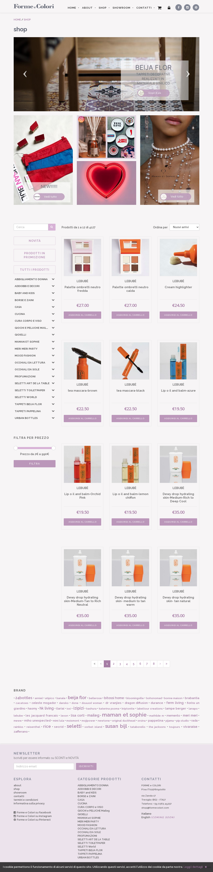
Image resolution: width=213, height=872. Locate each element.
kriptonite (128, 708)
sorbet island (93, 726)
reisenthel (33, 726)
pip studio (182, 720)
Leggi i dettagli (193, 866)
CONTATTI (144, 7)
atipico (49, 698)
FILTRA (34, 463)
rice (47, 726)
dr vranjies (113, 703)
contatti (19, 796)
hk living (47, 708)
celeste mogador (44, 703)
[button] (27, 74)
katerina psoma (109, 708)
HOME (72, 7)
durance (157, 703)
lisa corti (77, 715)
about (17, 785)
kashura (91, 708)
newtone (104, 720)
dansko (64, 703)
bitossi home (114, 698)
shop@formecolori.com (155, 807)
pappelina (155, 720)
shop (17, 788)
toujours (174, 726)
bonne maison (173, 698)
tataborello (137, 726)
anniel (39, 698)
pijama (170, 720)
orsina (142, 720)
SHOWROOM (121, 7)
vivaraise (190, 727)
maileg (93, 715)
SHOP (103, 7)
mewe (18, 720)
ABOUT (87, 7)
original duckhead (123, 720)
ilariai (60, 708)
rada (194, 720)
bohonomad (154, 698)
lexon (64, 715)
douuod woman (92, 703)
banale (61, 698)
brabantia (192, 698)
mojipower (88, 720)
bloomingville (135, 698)
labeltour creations (150, 708)
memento (173, 715)
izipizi (78, 708)
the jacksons (157, 726)
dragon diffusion (136, 703)
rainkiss (18, 726)
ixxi (69, 708)
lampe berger (175, 708)
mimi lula (58, 720)
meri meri (190, 715)
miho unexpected (37, 720)
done (75, 703)
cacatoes (22, 703)
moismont (72, 720)
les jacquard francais (42, 715)
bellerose (95, 698)
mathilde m (156, 715)
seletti (74, 726)
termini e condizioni (26, 799)
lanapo (193, 708)
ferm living (175, 703)
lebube (18, 715)
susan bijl (116, 726)
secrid (59, 727)
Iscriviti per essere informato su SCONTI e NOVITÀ (106, 755)
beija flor (77, 697)
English (158, 817)
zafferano (21, 731)
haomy (32, 708)
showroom (20, 792)
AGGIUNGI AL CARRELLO (83, 315)
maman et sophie (124, 715)
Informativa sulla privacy (29, 803)
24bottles (23, 698)
